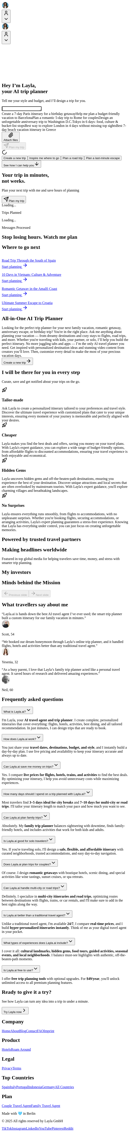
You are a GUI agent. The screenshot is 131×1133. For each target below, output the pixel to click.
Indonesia (35, 1088)
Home (6, 1031)
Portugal (22, 1088)
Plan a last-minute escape (103, 158)
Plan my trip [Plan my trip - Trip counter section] (14, 200)
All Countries (64, 1088)
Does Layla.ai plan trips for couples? (30, 864)
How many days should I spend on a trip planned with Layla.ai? (47, 793)
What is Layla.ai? (17, 711)
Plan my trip (14, 147)
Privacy (7, 1069)
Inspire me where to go (44, 158)
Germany (48, 1088)
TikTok (7, 1129)
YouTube (45, 1129)
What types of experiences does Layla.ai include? (38, 942)
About (14, 1031)
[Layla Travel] (65, 6)
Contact (31, 1031)
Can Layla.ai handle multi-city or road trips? (34, 887)
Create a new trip (15, 158)
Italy (13, 1088)
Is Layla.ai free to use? (21, 970)
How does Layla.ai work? (22, 738)
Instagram (19, 1129)
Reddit (68, 1129)
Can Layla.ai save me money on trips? (31, 766)
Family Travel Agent (45, 1106)
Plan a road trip (72, 158)
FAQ (40, 1031)
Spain (6, 1088)
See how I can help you (21, 165)
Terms (17, 1069)
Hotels (6, 1050)
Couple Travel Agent (16, 1106)
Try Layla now (15, 1011)
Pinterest (58, 1129)
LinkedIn (32, 1129)
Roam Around (21, 1050)
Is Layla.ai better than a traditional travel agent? (37, 915)
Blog (22, 1031)
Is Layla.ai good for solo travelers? (28, 840)
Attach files (11, 137)
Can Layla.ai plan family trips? (26, 817)
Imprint (49, 1031)
